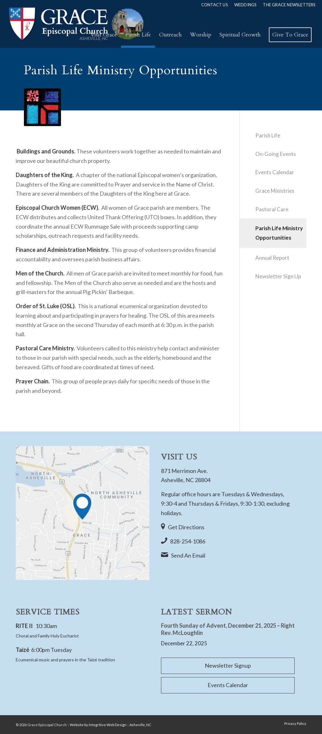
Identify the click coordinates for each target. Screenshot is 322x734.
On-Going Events (275, 154)
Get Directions (186, 527)
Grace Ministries (274, 190)
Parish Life (267, 135)
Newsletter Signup (228, 665)
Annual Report (272, 257)
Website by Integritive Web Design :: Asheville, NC (110, 725)
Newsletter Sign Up (278, 276)
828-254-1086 (187, 541)
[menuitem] (214, 4)
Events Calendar (274, 172)
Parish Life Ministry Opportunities (279, 233)
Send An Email (188, 555)
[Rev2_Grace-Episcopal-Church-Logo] (76, 24)
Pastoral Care (271, 209)
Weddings (245, 4)
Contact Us (214, 4)
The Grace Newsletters (289, 4)
